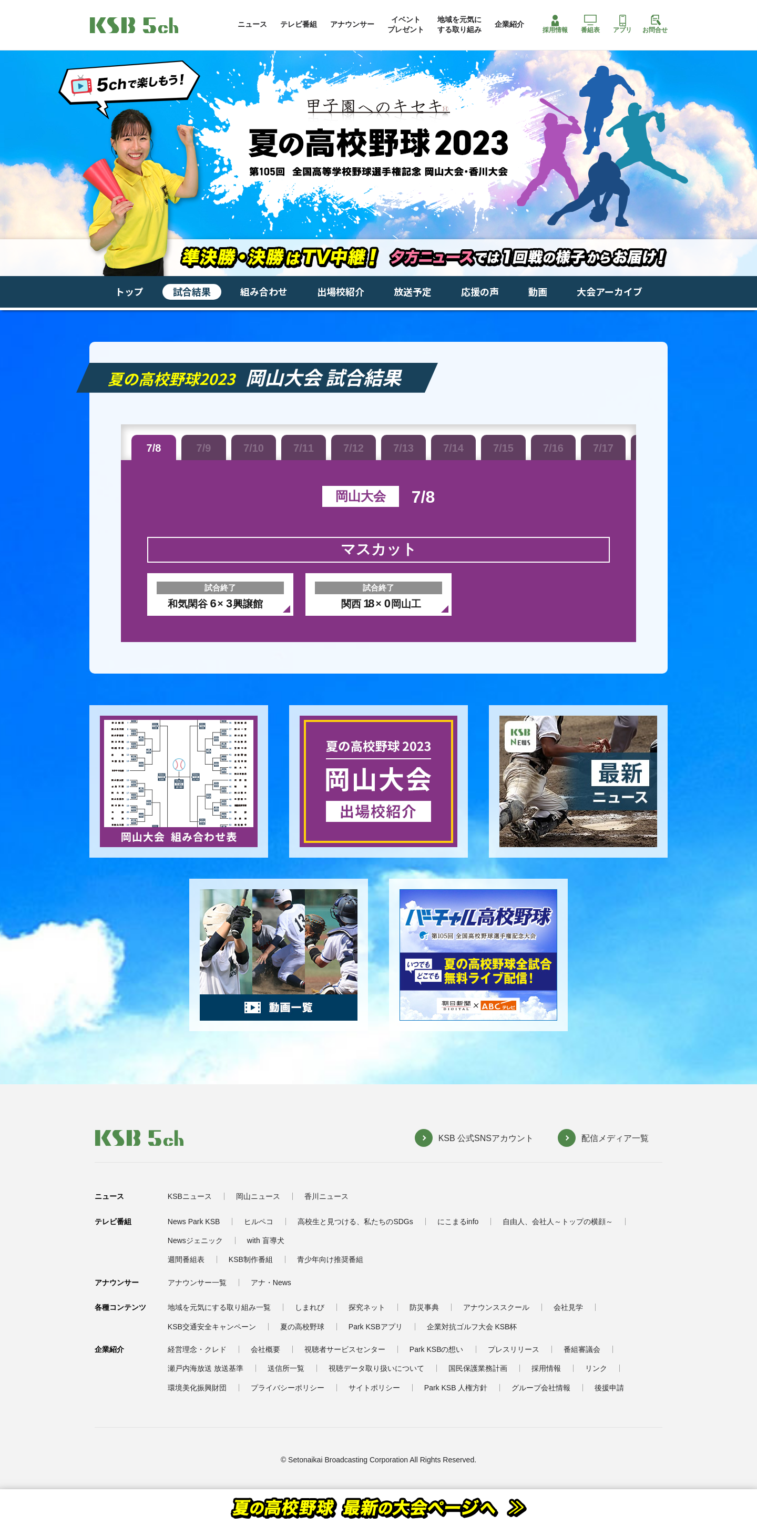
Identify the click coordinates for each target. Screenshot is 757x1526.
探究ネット (367, 1307)
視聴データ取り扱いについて (376, 1368)
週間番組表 (186, 1259)
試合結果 (192, 291)
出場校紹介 (340, 291)
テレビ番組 (298, 24)
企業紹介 (509, 24)
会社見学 (568, 1307)
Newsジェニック (195, 1240)
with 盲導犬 (265, 1240)
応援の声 (480, 291)
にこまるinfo (458, 1221)
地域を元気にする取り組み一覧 (219, 1307)
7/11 (303, 448)
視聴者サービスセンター (344, 1349)
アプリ (622, 24)
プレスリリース (513, 1349)
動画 (537, 291)
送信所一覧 (286, 1368)
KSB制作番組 (251, 1259)
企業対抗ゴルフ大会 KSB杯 (472, 1326)
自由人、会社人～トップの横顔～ (558, 1221)
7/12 (353, 448)
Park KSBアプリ (376, 1326)
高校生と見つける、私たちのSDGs (355, 1221)
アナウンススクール (496, 1307)
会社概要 (265, 1349)
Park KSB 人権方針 (456, 1387)
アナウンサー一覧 (197, 1282)
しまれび (309, 1307)
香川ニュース (326, 1196)
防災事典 (424, 1307)
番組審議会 (582, 1349)
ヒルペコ (258, 1221)
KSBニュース (190, 1196)
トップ (129, 291)
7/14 (453, 448)
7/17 (603, 448)
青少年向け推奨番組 (330, 1259)
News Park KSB (194, 1221)
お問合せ (655, 24)
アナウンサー (352, 24)
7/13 (403, 448)
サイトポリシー (374, 1387)
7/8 (154, 448)
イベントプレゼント (405, 24)
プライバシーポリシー (287, 1387)
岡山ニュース (258, 1196)
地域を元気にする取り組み (459, 24)
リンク (596, 1368)
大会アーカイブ (609, 291)
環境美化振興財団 (197, 1387)
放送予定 (413, 291)
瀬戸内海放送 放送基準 (205, 1368)
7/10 (253, 448)
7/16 (553, 448)
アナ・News (271, 1282)
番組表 (590, 24)
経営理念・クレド (197, 1349)
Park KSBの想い (437, 1349)
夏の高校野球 (302, 1326)
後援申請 (609, 1387)
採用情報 (555, 24)
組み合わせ (264, 291)
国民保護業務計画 (477, 1368)
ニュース (252, 24)
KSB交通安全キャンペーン (212, 1326)
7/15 (503, 448)
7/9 (204, 448)
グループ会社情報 (541, 1387)
